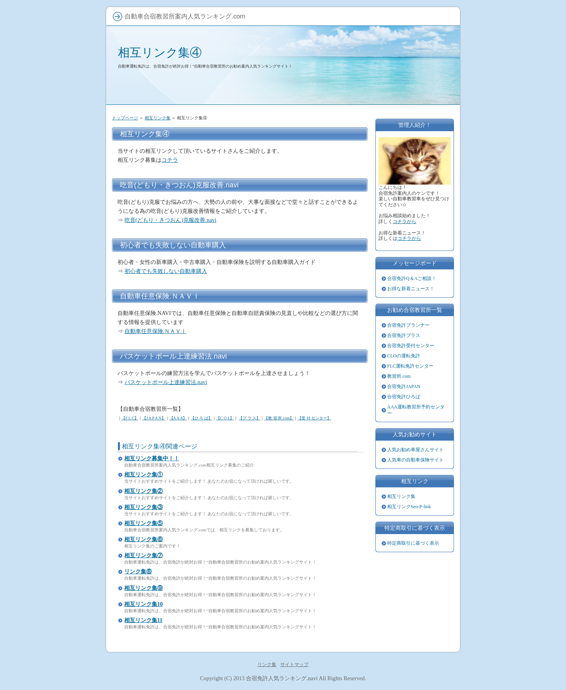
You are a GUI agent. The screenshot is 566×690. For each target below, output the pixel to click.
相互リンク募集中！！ (151, 458)
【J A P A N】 (153, 418)
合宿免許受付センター (410, 345)
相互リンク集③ (143, 507)
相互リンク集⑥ (143, 539)
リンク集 (266, 664)
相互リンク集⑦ (143, 555)
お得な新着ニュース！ (410, 288)
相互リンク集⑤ (143, 523)
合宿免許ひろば (403, 396)
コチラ (170, 160)
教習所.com (399, 376)
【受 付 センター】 (314, 418)
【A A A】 (178, 418)
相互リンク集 (158, 117)
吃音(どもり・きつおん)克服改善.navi (171, 220)
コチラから (404, 221)
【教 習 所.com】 (279, 418)
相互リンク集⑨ (143, 588)
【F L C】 (129, 418)
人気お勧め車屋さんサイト (415, 449)
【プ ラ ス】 (249, 418)
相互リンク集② (143, 491)
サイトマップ (294, 664)
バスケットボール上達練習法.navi (166, 382)
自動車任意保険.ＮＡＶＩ (156, 331)
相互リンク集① (143, 475)
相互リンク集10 (143, 604)
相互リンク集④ (160, 52)
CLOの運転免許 (403, 356)
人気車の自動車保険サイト (415, 460)
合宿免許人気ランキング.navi (282, 678)
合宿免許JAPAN (403, 386)
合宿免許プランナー (408, 325)
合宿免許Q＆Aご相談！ (411, 278)
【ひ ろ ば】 (201, 418)
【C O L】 (225, 418)
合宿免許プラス (403, 335)
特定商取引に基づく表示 (413, 543)
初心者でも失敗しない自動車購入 (166, 271)
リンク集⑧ (138, 572)
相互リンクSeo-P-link (409, 506)
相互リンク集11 (143, 620)
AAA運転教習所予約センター (416, 410)
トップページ (125, 117)
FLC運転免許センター (410, 366)
